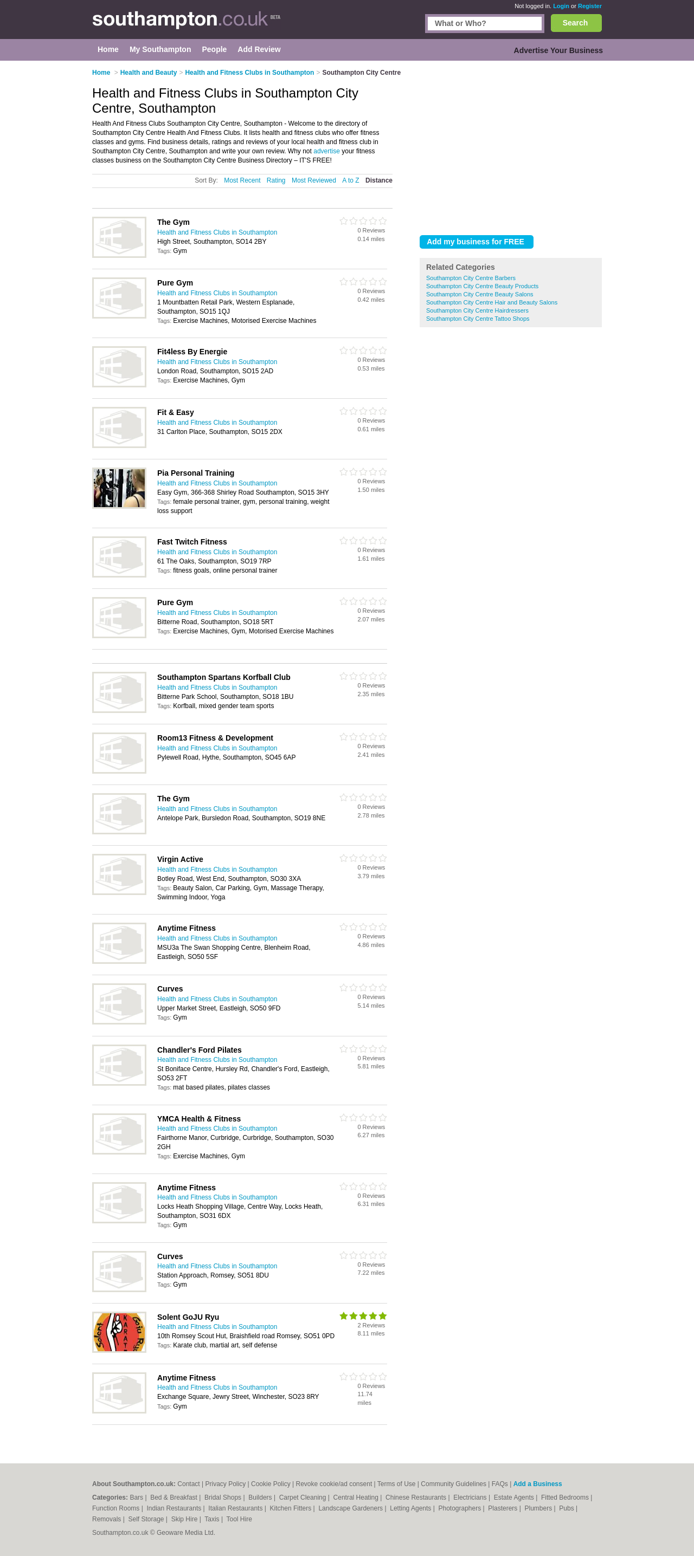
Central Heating (357, 1497)
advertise (326, 151)
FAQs (500, 1484)
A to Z (350, 180)
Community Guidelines (453, 1484)
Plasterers (503, 1508)
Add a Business (537, 1484)
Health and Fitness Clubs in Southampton (217, 232)
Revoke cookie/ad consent (333, 1484)
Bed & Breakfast (174, 1497)
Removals (107, 1519)
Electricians (471, 1497)
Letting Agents (411, 1508)
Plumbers (539, 1508)
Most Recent (242, 180)
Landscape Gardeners (351, 1508)
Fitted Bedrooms (565, 1497)
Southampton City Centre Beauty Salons (480, 294)
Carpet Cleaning (303, 1497)
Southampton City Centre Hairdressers (477, 310)
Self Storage (146, 1519)
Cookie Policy (271, 1484)
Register (590, 6)
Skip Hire (185, 1519)
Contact (188, 1484)
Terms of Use (396, 1484)
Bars (137, 1497)
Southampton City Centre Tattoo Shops (478, 318)
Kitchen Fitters (291, 1508)
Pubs (567, 1508)
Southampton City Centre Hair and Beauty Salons (491, 302)
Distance (379, 180)
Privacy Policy (225, 1484)
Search (575, 22)
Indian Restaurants (175, 1508)
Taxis (212, 1519)
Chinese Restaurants (416, 1497)
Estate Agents (515, 1497)
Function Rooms (117, 1508)
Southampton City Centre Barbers (471, 278)
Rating (276, 180)
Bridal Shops (223, 1497)
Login (561, 6)
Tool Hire (239, 1519)
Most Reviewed (314, 180)
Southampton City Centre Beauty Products (482, 286)
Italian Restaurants (236, 1508)
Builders (261, 1497)
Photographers (460, 1508)
